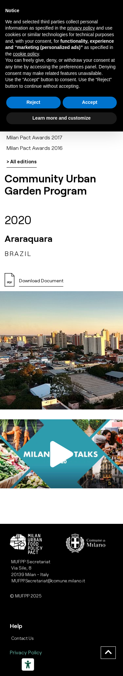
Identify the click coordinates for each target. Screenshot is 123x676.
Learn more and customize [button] (61, 118)
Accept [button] (89, 102)
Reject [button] (33, 102)
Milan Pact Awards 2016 (35, 148)
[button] (41, 282)
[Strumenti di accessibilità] (28, 664)
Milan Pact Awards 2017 (34, 137)
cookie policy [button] (26, 54)
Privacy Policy (26, 652)
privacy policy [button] (81, 28)
